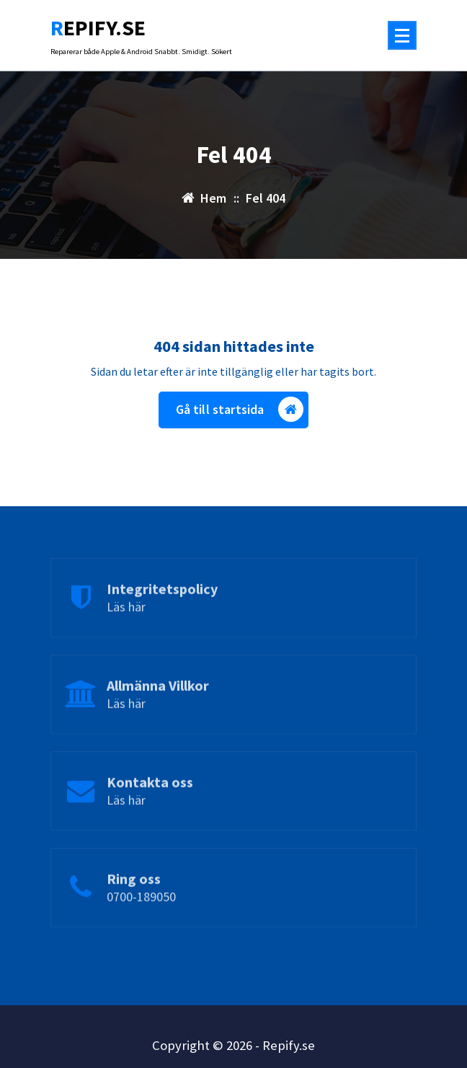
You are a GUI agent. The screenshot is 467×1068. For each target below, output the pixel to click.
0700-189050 (141, 919)
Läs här (126, 629)
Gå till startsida (240, 409)
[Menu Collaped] (402, 35)
